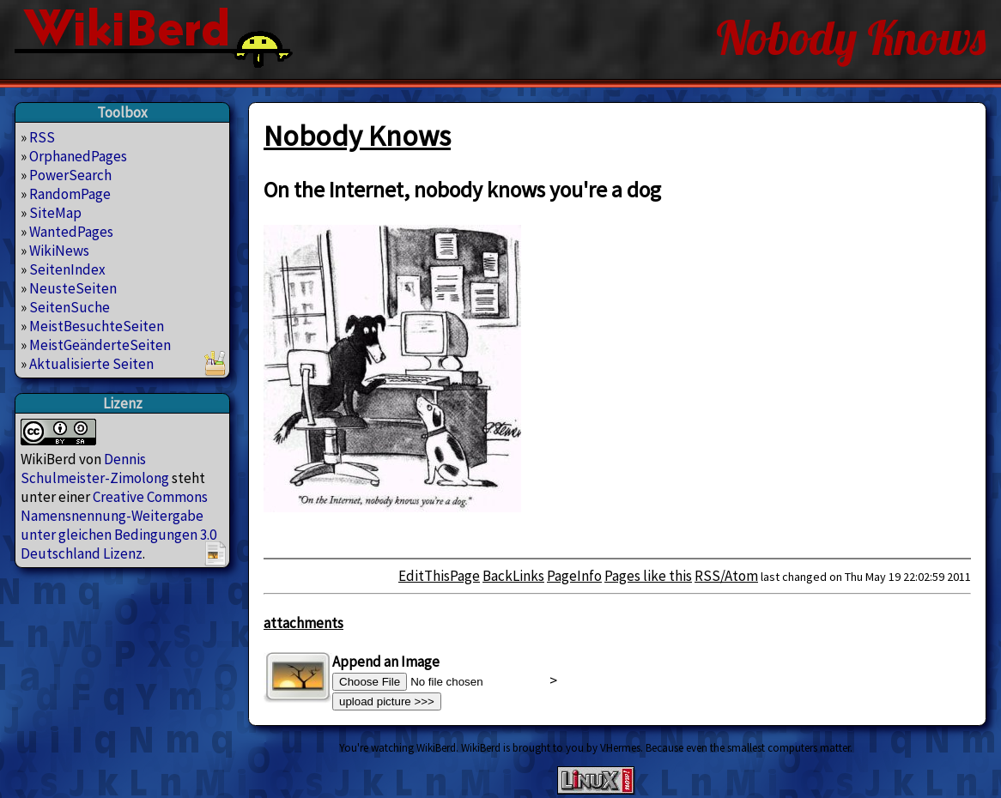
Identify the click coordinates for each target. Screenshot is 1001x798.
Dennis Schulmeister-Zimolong (95, 468)
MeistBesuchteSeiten (96, 326)
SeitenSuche (69, 307)
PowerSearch (70, 175)
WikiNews (59, 250)
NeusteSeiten (73, 288)
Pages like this (648, 575)
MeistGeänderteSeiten (100, 345)
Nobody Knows (357, 136)
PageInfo (574, 575)
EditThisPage (439, 575)
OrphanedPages (78, 156)
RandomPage (70, 193)
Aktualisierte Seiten (91, 363)
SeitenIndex (67, 269)
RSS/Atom (726, 575)
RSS (42, 137)
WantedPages (71, 231)
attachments (303, 623)
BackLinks (513, 575)
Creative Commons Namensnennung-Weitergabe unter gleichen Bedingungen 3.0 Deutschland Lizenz (118, 525)
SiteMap (55, 212)
